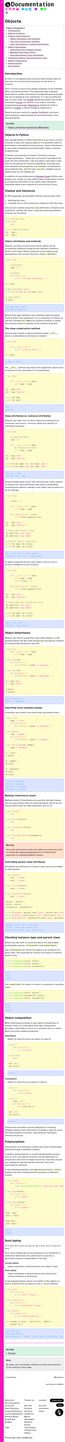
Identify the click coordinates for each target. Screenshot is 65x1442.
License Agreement (14, 1414)
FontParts (44, 112)
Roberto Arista (28, 1423)
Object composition (17, 61)
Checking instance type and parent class (27, 58)
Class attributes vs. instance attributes (29, 44)
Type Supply (29, 1427)
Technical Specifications (12, 1407)
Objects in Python (16, 33)
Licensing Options (13, 1411)
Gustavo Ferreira (28, 1409)
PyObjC (18, 108)
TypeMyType (26, 1438)
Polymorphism (15, 63)
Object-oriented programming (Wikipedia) (28, 127)
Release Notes (11, 1417)
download (57, 1400)
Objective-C (33, 105)
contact (42, 1400)
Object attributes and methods (25, 39)
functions (17, 196)
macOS (30, 100)
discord (42, 1406)
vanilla (34, 112)
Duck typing (13, 66)
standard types (43, 176)
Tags (7, 1427)
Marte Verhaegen (29, 1418)
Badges (8, 1422)
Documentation (32, 4)
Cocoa (19, 102)
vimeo (41, 1411)
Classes (11, 1353)
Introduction (14, 31)
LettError (29, 1414)
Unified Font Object (30, 1431)
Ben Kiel (28, 1406)
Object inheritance (17, 47)
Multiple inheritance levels (23, 52)
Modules (58, 1377)
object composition (28, 852)
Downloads (10, 1419)
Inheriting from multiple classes (25, 50)
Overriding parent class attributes (27, 55)
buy (60, 1405)
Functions (11, 1377)
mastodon (44, 1408)
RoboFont (9, 1400)
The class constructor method (24, 42)
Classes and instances (19, 36)
